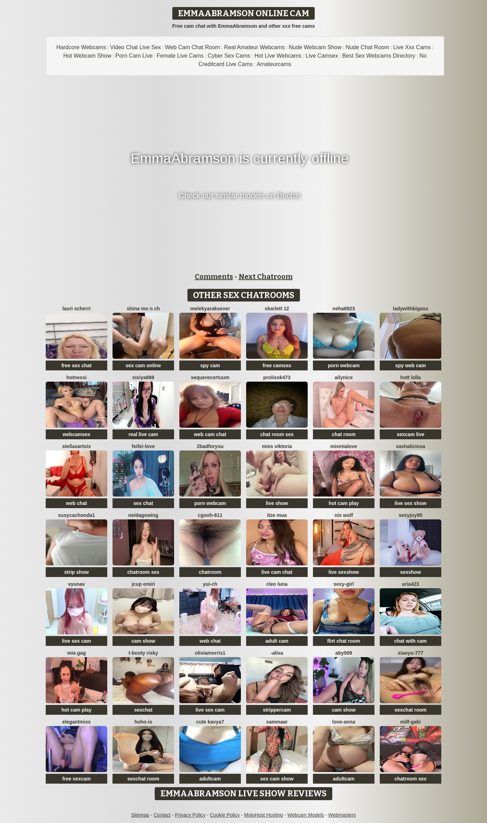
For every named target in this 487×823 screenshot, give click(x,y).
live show (277, 503)
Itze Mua (277, 515)
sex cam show (277, 779)
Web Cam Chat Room (192, 47)
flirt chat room (343, 641)
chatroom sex (143, 572)
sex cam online (143, 365)
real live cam (143, 434)
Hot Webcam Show (87, 56)
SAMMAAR (277, 722)
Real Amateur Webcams (254, 47)
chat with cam (410, 641)
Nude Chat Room (367, 47)
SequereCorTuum (210, 377)
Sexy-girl (344, 584)
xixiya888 (143, 377)
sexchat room (411, 710)
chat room (344, 434)
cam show (143, 641)
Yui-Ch (210, 584)
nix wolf (343, 515)
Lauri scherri (76, 308)
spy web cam (410, 365)
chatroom (210, 572)
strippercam (277, 710)
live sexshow (343, 572)
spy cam (210, 365)
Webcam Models (305, 815)
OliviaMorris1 (210, 653)
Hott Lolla (410, 377)
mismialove (343, 446)
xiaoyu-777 (410, 653)
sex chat (143, 503)
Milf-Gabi (410, 722)
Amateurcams (274, 64)
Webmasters (342, 815)
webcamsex (76, 434)
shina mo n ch (143, 308)
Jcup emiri (143, 584)
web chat (76, 503)
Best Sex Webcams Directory (378, 56)
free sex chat (77, 365)
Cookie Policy (225, 815)
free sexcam (76, 779)
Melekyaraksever (210, 308)
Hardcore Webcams (81, 47)
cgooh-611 (210, 515)
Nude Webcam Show (315, 47)
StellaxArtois (76, 446)
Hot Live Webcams (277, 56)
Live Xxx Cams (412, 47)
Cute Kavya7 (210, 722)
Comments (214, 276)
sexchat (143, 710)
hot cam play (344, 503)
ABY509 (343, 653)
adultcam (210, 779)
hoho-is (143, 722)
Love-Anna (343, 722)
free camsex (277, 365)
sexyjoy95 (410, 515)
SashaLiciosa (410, 446)
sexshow (410, 572)
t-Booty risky (143, 653)
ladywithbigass (410, 308)
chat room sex (277, 434)
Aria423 (410, 584)
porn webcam (343, 365)
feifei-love (143, 446)
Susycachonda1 (76, 515)
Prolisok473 (277, 377)
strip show (76, 572)
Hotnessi (76, 377)
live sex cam (76, 641)
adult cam (276, 641)
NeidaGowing (143, 515)
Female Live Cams (180, 56)
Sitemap (140, 815)
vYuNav (76, 584)
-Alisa (277, 653)
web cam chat (210, 434)
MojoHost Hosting (263, 815)
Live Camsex (322, 56)
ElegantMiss (76, 722)
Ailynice (344, 377)
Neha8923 (344, 308)
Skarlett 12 (277, 308)
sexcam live (410, 434)
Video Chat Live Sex (135, 47)
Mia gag (76, 653)
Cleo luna (277, 584)
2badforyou (210, 446)
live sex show (410, 503)
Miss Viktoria (277, 446)
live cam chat (277, 572)
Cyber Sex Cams (229, 56)
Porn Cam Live (134, 56)
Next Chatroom (266, 276)
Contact (162, 815)
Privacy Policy (190, 815)
